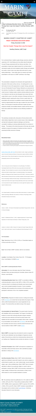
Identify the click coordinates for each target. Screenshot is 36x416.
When (2, 30)
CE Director (7, 299)
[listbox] (29, 22)
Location (3, 33)
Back (3, 22)
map (18, 259)
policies (22, 325)
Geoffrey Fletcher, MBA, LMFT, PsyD (8, 152)
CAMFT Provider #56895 (10, 410)
